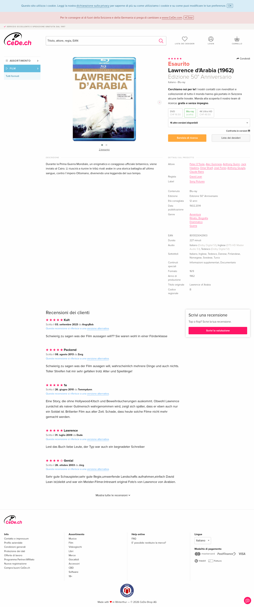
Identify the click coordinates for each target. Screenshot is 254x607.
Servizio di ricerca (187, 137)
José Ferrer (220, 168)
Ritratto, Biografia (199, 218)
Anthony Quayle (236, 168)
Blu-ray (190, 113)
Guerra (193, 226)
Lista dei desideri (185, 40)
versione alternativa (98, 328)
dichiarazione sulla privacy (92, 6)
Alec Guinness (214, 164)
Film (13, 68)
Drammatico (196, 222)
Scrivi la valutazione (218, 330)
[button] (102, 145)
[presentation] (159, 102)
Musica (72, 538)
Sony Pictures (197, 181)
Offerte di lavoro (13, 555)
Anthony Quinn (231, 164)
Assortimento (20, 60)
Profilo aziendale (13, 542)
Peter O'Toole (197, 164)
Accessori (74, 563)
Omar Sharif (206, 168)
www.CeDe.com (172, 17)
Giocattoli (74, 559)
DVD (175, 113)
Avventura (195, 214)
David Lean (196, 176)
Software (73, 571)
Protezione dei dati (14, 551)
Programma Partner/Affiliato (19, 559)
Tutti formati (12, 76)
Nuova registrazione (15, 563)
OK (230, 6)
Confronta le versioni (238, 131)
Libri (71, 551)
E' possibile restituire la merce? (149, 542)
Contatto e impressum (16, 538)
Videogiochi (75, 546)
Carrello (237, 40)
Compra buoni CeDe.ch (17, 567)
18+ (70, 576)
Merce (72, 555)
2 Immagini (104, 150)
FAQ (134, 538)
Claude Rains (197, 172)
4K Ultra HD (206, 113)
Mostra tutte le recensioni (113, 495)
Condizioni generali (15, 546)
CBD (71, 567)
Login (211, 40)
